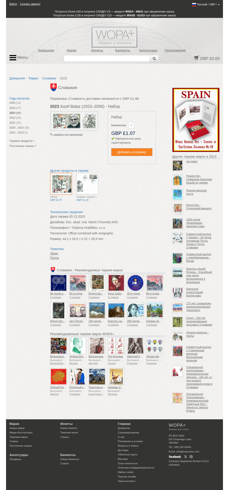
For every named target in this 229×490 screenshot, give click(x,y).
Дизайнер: (57, 222)
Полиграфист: (60, 227)
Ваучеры (123, 459)
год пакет (192, 161)
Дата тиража (59, 216)
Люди (54, 253)
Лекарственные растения (162, 356)
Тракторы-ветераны (101, 387)
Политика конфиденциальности (136, 467)
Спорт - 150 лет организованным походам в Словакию (199, 321)
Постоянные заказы (20, 445)
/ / (206, 4)
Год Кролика (115, 356)
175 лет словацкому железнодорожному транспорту (198, 307)
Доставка (123, 450)
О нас (121, 437)
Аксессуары (148, 50)
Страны (13, 441)
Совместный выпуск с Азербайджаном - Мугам (198, 258)
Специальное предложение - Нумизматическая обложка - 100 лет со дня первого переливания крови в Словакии (199, 377)
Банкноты (122, 50)
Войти (13, 4)
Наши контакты (126, 481)
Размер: (56, 239)
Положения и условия (130, 441)
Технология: (59, 233)
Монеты (97, 50)
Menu (18, 57)
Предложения (175, 50)
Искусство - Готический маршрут (199, 207)
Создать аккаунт (30, 4)
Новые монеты (68, 428)
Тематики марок (18, 437)
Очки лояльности (128, 463)
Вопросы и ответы (128, 445)
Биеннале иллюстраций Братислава (194, 292)
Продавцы (15, 459)
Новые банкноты (69, 459)
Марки (71, 50)
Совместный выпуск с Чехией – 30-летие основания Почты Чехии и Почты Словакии (199, 241)
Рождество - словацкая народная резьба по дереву (199, 179)
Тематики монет (69, 432)
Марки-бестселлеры (20, 432)
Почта (54, 258)
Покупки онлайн (127, 476)
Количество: (119, 125)
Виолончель (96, 356)
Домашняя (46, 50)
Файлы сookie (126, 472)
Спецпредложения (128, 432)
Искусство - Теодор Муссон (106, 293)
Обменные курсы (127, 454)
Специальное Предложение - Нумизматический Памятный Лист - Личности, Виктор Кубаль (197, 402)
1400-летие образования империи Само (195, 223)
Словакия (49, 78)
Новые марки (17, 428)
